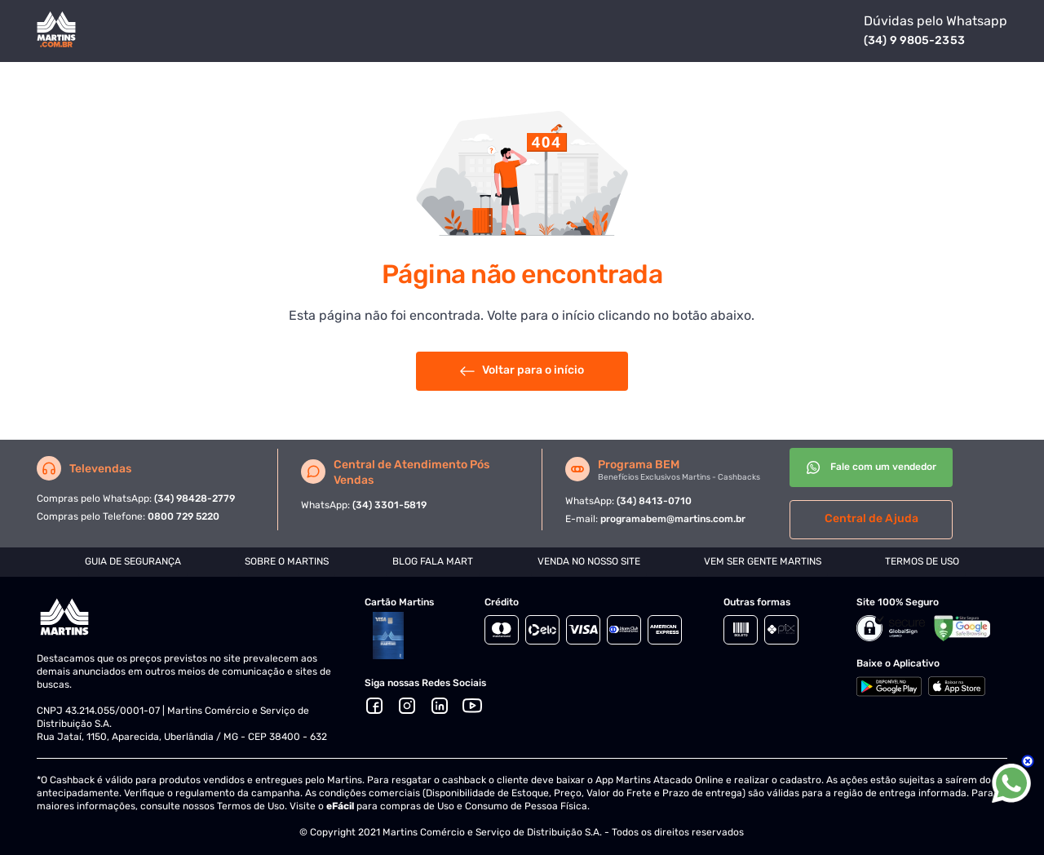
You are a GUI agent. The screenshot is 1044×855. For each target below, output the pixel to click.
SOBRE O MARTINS (287, 561)
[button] (439, 705)
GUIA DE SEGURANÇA (133, 561)
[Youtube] (472, 705)
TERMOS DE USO (922, 561)
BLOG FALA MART (432, 561)
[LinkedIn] (439, 705)
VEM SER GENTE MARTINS (762, 561)
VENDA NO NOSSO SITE (588, 561)
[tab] (133, 562)
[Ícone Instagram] (407, 705)
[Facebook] (374, 705)
